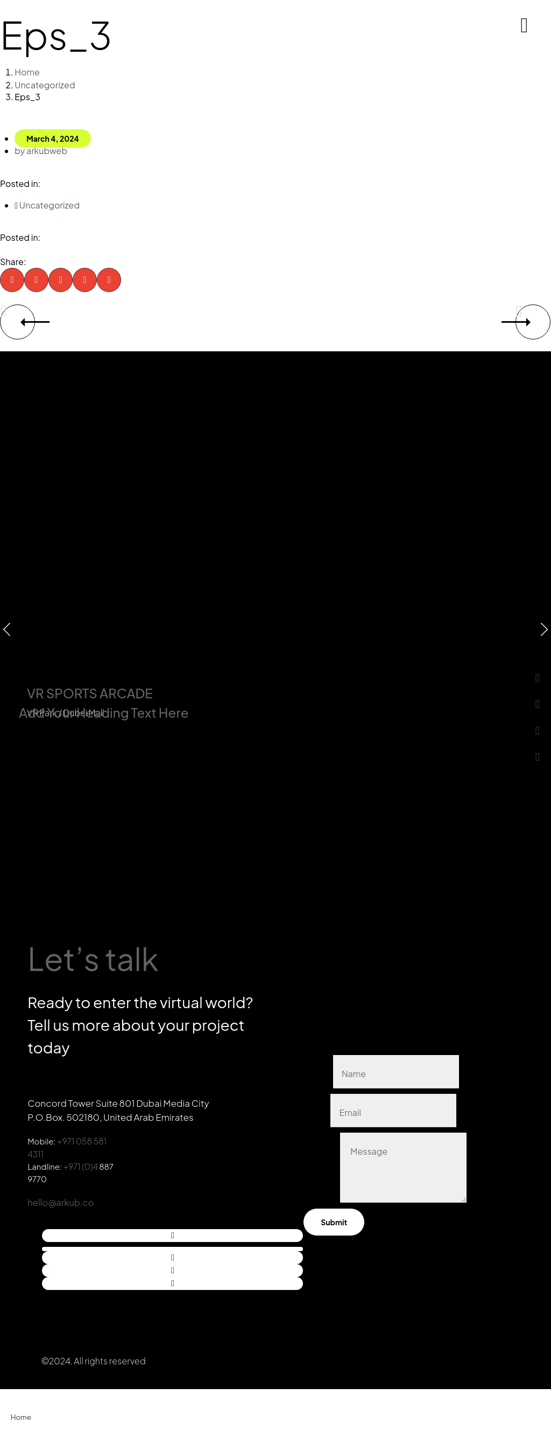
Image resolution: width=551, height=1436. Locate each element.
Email (316, 1106)
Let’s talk (122, 950)
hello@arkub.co (61, 1198)
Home (27, 71)
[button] (12, 278)
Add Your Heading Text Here (103, 710)
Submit (334, 1219)
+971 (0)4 (80, 1162)
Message (321, 1196)
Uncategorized (45, 83)
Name (318, 1067)
